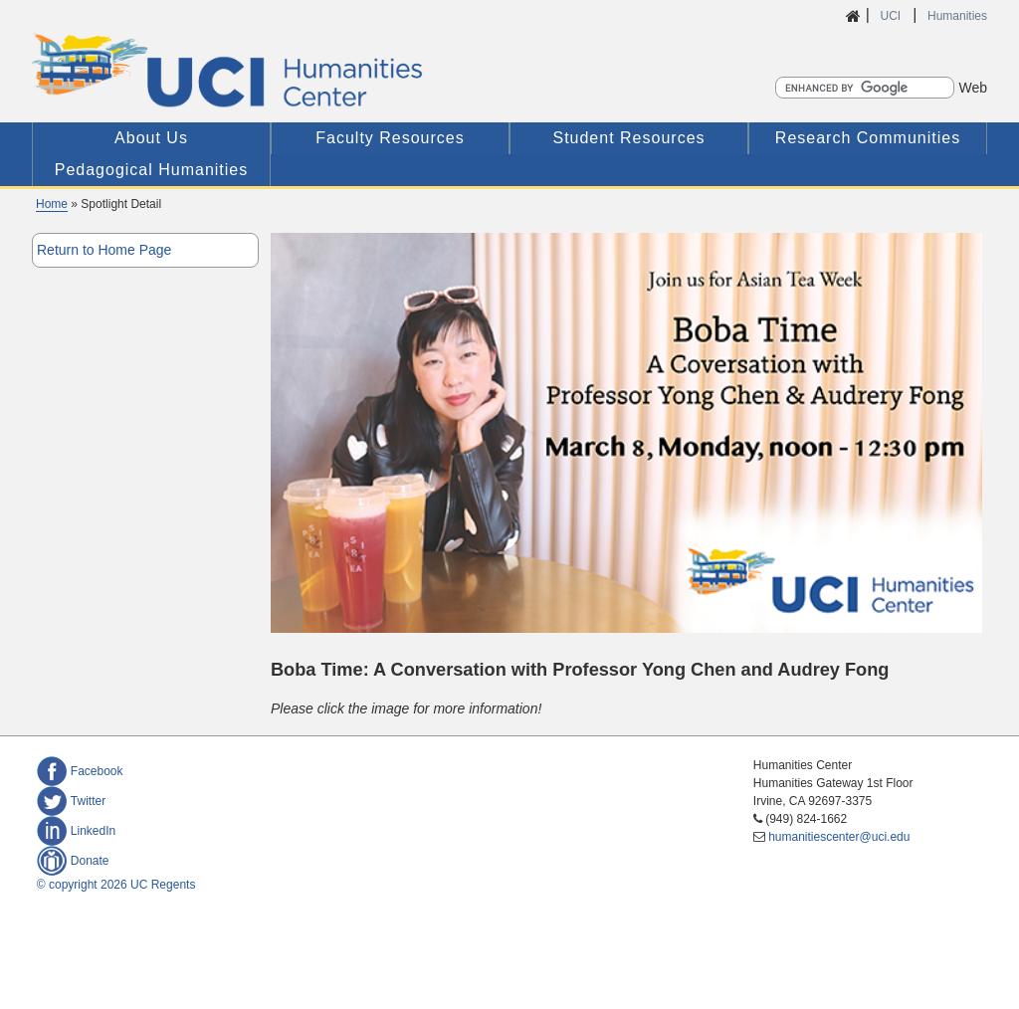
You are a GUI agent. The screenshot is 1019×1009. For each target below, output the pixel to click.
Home (52, 204)
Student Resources (628, 137)
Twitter (71, 801)
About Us (151, 137)
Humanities (957, 16)
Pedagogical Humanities (152, 169)
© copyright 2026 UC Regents (116, 885)
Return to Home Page (104, 250)
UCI (892, 16)
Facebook (80, 771)
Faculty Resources (390, 137)
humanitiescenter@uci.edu (839, 837)
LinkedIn (76, 831)
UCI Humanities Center (332, 70)
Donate (73, 861)
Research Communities (867, 137)
